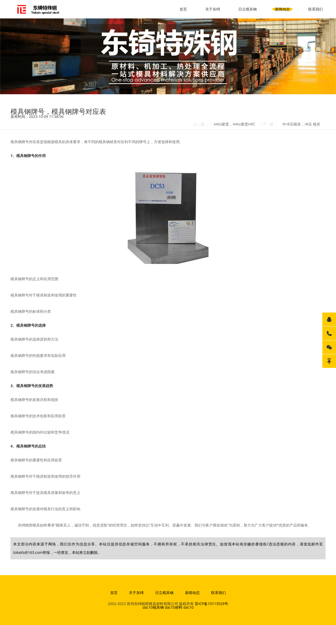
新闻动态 (282, 9)
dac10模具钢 (153, 607)
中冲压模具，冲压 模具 (301, 124)
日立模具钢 (247, 9)
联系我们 (315, 9)
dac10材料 (173, 607)
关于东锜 (212, 9)
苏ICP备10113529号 (211, 603)
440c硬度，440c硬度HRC (234, 124)
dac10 (188, 607)
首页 (183, 9)
